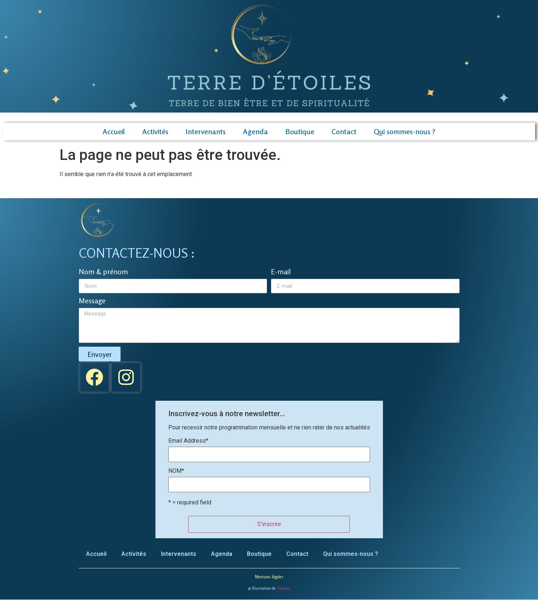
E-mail (281, 272)
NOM (176, 471)
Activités (155, 131)
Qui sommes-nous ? (404, 131)
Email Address (188, 441)
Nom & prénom (103, 272)
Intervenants (206, 131)
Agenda (255, 131)
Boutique (299, 131)
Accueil (114, 131)
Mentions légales (269, 576)
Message (92, 301)
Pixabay (283, 588)
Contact (343, 131)
